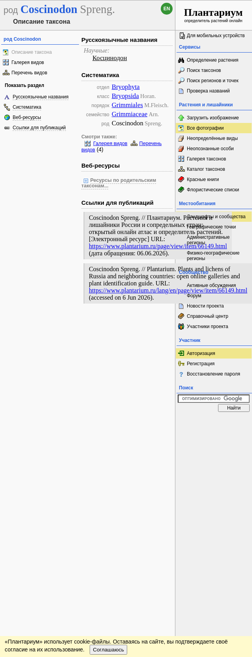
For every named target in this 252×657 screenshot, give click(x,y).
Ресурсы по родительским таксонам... (118, 183)
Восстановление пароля (213, 374)
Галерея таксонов (206, 159)
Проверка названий (208, 91)
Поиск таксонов (204, 70)
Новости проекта (205, 306)
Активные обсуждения (211, 285)
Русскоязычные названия (40, 97)
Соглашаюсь (108, 650)
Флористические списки (213, 190)
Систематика (27, 107)
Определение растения (212, 60)
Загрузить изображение (213, 118)
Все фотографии (205, 128)
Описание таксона (31, 52)
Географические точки (211, 227)
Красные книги (203, 179)
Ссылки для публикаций (39, 127)
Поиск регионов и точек (213, 80)
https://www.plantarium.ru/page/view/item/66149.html (158, 246)
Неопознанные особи (210, 148)
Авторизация (201, 353)
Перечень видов (29, 73)
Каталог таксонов (206, 169)
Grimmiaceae (129, 114)
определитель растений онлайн (213, 15)
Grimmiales (127, 105)
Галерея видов (27, 62)
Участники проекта (207, 326)
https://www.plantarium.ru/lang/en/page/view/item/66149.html (168, 290)
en (167, 8)
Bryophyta (126, 87)
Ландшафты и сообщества (216, 216)
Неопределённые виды (212, 138)
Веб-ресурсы (27, 117)
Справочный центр (207, 316)
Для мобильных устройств (216, 35)
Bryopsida (125, 96)
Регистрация (200, 363)
